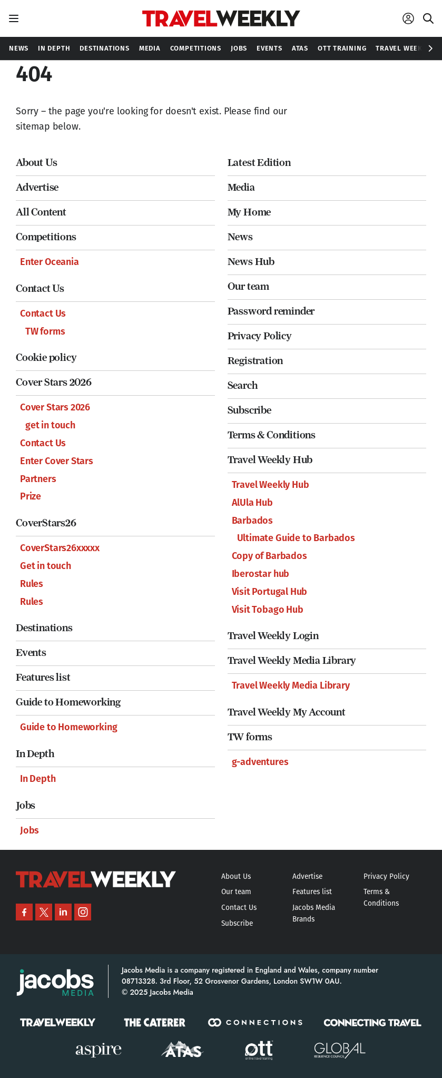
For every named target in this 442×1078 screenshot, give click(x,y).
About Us (36, 162)
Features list (43, 677)
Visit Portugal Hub (270, 591)
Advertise (37, 187)
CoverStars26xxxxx (60, 548)
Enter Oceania (49, 262)
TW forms (45, 331)
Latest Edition (259, 162)
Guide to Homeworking (68, 702)
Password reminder (271, 311)
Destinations (44, 628)
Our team (248, 286)
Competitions (46, 237)
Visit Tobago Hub (267, 609)
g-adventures (260, 762)
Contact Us (40, 288)
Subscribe (249, 410)
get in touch (50, 425)
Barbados (252, 520)
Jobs (25, 805)
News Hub (251, 262)
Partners (38, 479)
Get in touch (45, 566)
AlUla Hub (252, 502)
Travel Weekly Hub (270, 460)
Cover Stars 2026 (54, 382)
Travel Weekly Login (273, 636)
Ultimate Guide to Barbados (296, 538)
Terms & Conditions (272, 435)
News (240, 237)
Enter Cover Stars (56, 461)
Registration (255, 361)
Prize (30, 496)
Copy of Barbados (269, 556)
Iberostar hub (261, 574)
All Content (41, 212)
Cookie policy (46, 357)
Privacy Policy (260, 336)
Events (31, 652)
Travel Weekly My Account (287, 712)
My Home (249, 212)
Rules (31, 584)
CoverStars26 (46, 523)
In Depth (35, 754)
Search (243, 385)
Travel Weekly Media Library (292, 660)
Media (241, 187)
